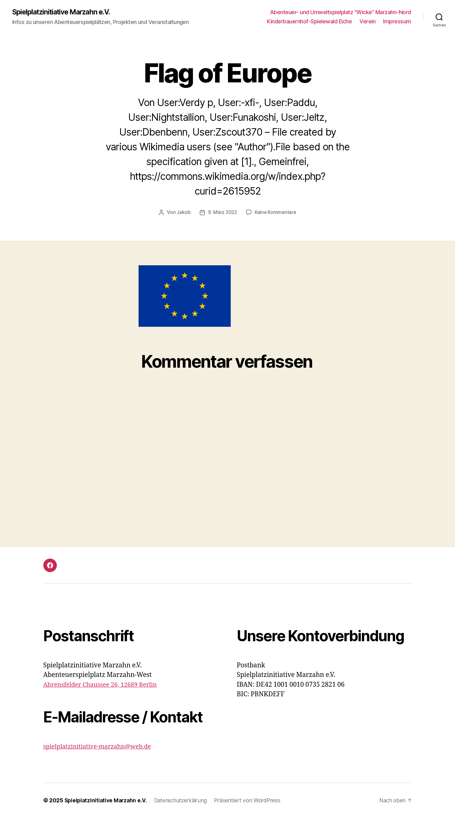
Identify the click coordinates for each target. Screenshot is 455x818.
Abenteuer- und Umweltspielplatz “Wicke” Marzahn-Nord (340, 12)
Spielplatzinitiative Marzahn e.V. (65, 12)
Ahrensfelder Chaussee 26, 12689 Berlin (103, 685)
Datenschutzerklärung (184, 800)
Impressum (397, 21)
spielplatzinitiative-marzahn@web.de (101, 747)
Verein (367, 21)
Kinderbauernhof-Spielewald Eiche (309, 21)
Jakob (182, 213)
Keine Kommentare (276, 213)
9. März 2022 (222, 213)
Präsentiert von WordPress (252, 800)
